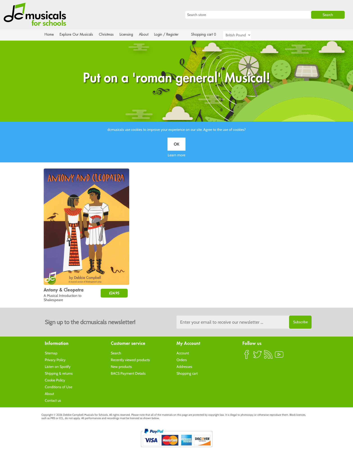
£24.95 (114, 293)
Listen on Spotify (57, 366)
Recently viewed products (130, 360)
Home (49, 34)
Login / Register (170, 34)
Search (116, 353)
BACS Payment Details (128, 373)
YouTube (279, 356)
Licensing (129, 34)
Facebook (246, 356)
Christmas (108, 34)
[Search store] (248, 15)
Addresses (184, 366)
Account (182, 353)
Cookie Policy (55, 380)
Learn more (176, 159)
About (147, 34)
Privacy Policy (55, 360)
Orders (181, 360)
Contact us (53, 400)
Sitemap (51, 353)
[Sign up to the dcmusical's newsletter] (244, 322)
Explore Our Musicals (77, 34)
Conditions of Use (58, 387)
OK (176, 148)
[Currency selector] (242, 35)
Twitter (257, 356)
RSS (268, 356)
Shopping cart (187, 373)
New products (121, 366)
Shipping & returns (59, 373)
